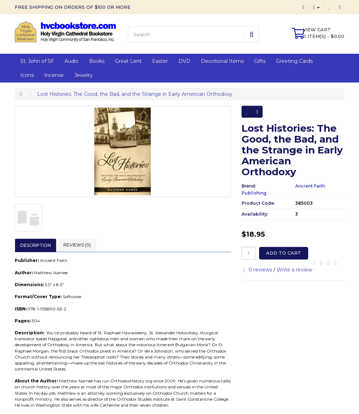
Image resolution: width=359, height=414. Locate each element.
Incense (54, 75)
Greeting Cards (294, 61)
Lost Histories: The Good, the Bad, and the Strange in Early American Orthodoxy (134, 94)
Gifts (259, 61)
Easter (160, 61)
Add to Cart (283, 253)
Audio (72, 61)
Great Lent (128, 61)
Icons (27, 75)
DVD (184, 61)
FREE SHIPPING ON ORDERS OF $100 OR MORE (72, 7)
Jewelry (83, 75)
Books (96, 61)
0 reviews (260, 270)
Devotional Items (222, 61)
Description (35, 245)
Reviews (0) (77, 245)
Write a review (294, 270)
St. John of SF (37, 61)
